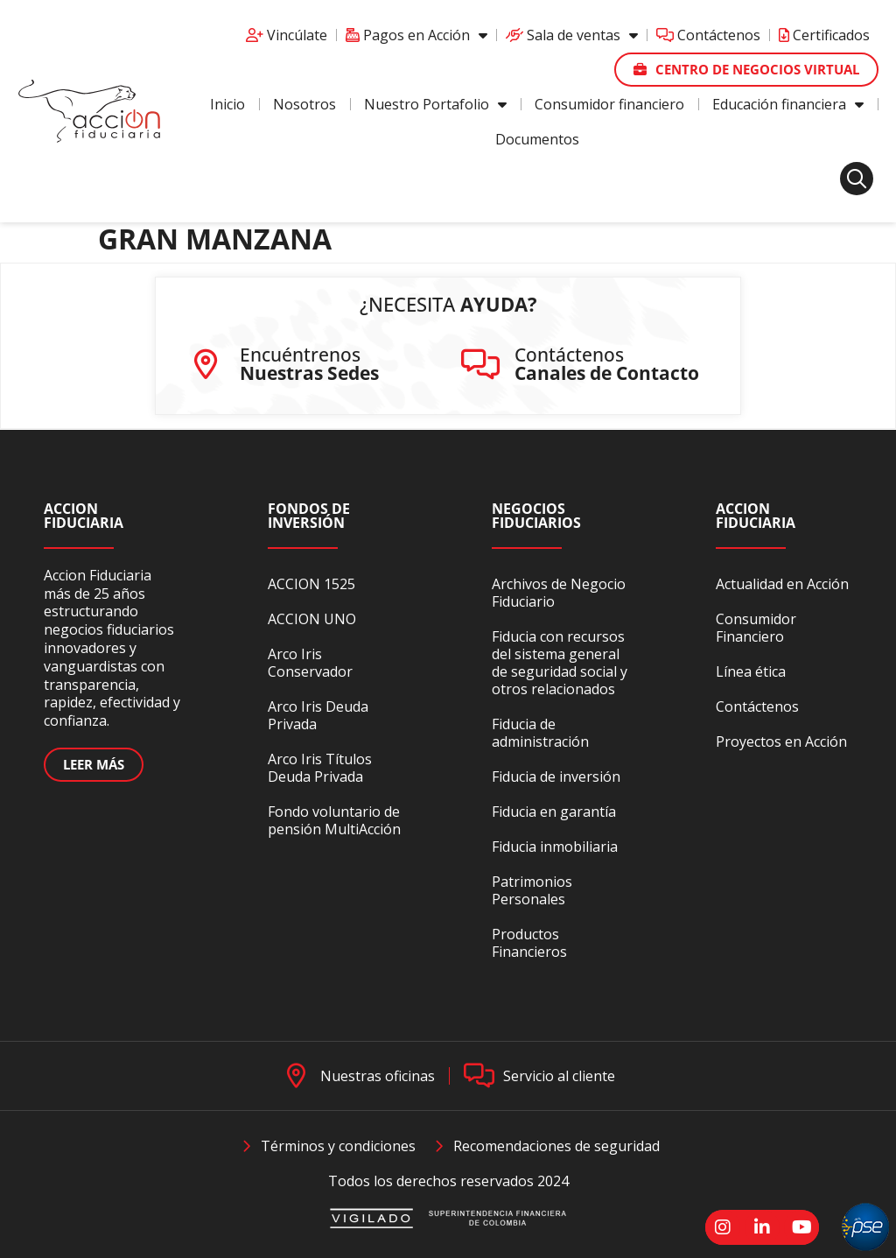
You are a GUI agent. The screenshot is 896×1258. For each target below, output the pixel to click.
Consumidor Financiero (756, 627)
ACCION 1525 (311, 584)
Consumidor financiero (609, 104)
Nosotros (304, 104)
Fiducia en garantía (554, 811)
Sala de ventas (572, 35)
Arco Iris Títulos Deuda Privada (320, 767)
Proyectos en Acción (781, 741)
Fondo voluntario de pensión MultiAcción (334, 820)
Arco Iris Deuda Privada (318, 715)
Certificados (824, 35)
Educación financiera (788, 104)
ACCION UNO (312, 619)
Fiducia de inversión (556, 776)
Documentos (537, 139)
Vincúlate (286, 35)
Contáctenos (708, 35)
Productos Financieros (529, 942)
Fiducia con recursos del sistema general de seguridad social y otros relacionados (559, 663)
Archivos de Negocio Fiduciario (559, 592)
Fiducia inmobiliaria (555, 846)
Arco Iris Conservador (310, 662)
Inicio (227, 104)
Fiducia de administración (540, 732)
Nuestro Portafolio (435, 104)
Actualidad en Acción (782, 584)
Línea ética (751, 671)
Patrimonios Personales (532, 890)
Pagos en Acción (416, 35)
